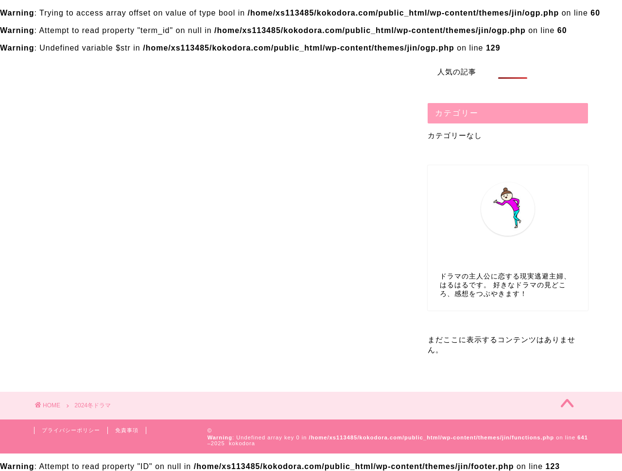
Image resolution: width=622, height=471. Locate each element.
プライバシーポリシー (71, 430)
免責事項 (126, 430)
